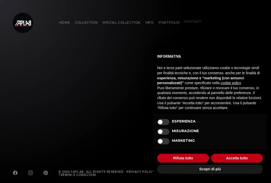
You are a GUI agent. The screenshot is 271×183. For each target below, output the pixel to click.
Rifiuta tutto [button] (183, 158)
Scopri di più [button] (210, 169)
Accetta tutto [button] (237, 158)
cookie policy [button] (231, 83)
